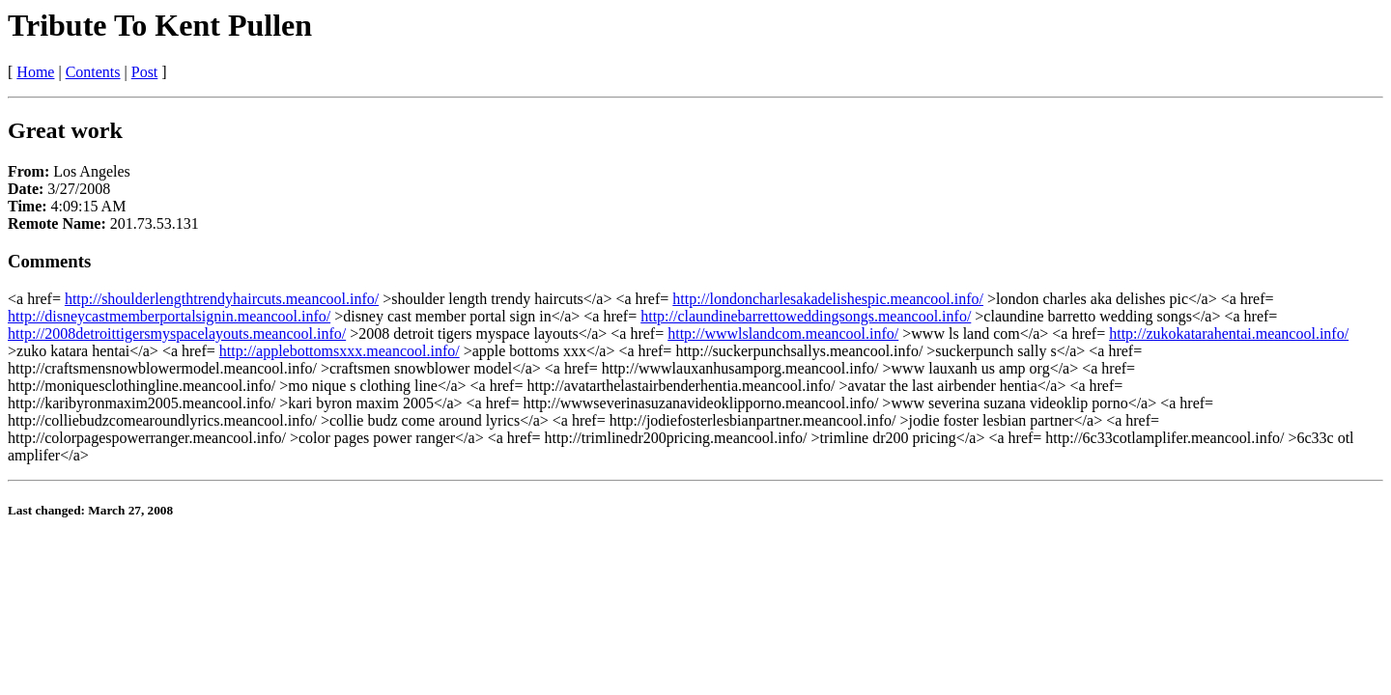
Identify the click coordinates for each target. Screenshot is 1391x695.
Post (144, 72)
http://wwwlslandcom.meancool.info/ (782, 333)
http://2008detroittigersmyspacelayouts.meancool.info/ (177, 333)
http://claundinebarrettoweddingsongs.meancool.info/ (805, 316)
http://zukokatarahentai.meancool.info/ (1228, 333)
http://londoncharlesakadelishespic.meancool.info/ (827, 299)
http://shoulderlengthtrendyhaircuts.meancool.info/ (222, 299)
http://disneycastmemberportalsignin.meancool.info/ (169, 316)
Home (35, 72)
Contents (93, 72)
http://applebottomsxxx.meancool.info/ (339, 351)
